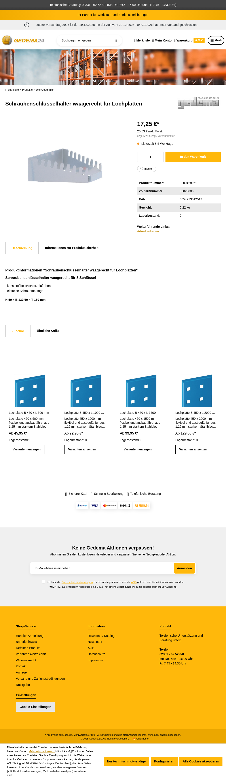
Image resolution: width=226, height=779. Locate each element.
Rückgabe (23, 685)
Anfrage (21, 672)
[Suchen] (116, 40)
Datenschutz (96, 654)
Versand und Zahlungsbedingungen (40, 678)
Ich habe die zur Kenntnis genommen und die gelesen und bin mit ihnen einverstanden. (115, 582)
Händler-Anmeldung (30, 636)
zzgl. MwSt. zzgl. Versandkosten (156, 135)
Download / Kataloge (102, 636)
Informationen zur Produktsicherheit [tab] (71, 248)
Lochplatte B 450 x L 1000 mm (85, 412)
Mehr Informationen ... (42, 751)
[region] (66, 166)
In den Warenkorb (193, 156)
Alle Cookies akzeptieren (201, 761)
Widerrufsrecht (26, 660)
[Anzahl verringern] (141, 157)
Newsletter (95, 642)
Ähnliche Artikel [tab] (48, 331)
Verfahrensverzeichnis (31, 654)
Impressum (95, 660)
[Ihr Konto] (162, 40)
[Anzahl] (150, 157)
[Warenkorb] (189, 40)
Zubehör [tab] (18, 331)
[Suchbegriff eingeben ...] (89, 40)
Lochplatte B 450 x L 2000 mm (196, 412)
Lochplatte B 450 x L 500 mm (29, 412)
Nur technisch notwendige (126, 761)
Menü (216, 40)
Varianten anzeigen (27, 449)
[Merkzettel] (142, 40)
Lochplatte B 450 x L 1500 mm (141, 412)
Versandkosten (105, 735)
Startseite (12, 89)
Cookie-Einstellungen (35, 707)
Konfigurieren (164, 761)
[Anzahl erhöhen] (159, 157)
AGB (134, 582)
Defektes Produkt (28, 648)
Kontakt (21, 666)
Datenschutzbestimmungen (77, 582)
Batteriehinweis (26, 642)
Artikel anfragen (148, 231)
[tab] (22, 248)
